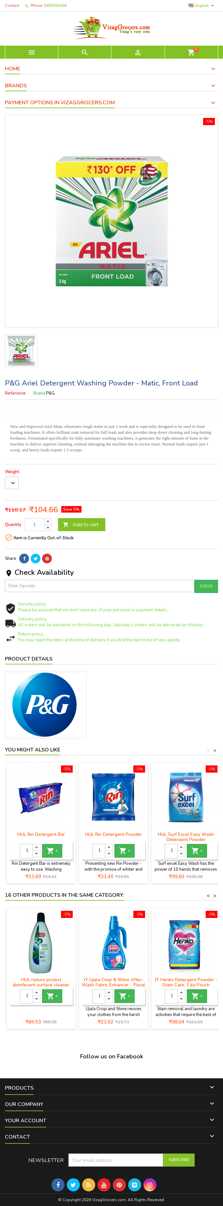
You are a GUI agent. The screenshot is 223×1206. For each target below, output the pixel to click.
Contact (12, 5)
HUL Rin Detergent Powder (113, 834)
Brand (39, 393)
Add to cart (80, 524)
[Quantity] (34, 524)
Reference (15, 393)
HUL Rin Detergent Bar (41, 834)
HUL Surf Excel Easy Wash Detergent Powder (186, 837)
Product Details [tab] (28, 658)
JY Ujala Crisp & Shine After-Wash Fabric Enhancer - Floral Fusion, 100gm (113, 985)
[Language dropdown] (202, 5)
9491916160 (55, 5)
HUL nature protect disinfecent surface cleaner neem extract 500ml (41, 985)
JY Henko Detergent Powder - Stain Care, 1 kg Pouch (186, 982)
